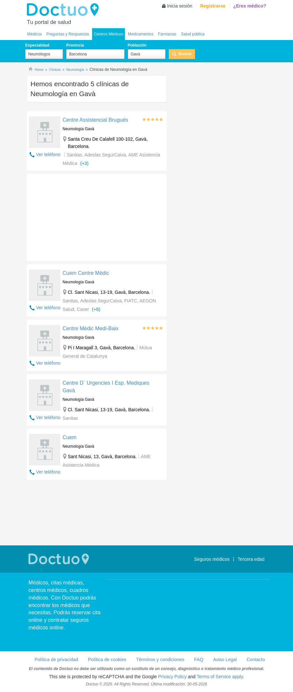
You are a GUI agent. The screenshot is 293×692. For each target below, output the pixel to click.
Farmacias (167, 34)
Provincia (75, 45)
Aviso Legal (225, 659)
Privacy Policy (172, 676)
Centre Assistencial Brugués (95, 120)
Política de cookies (107, 659)
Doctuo (64, 9)
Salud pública (193, 34)
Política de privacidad (56, 659)
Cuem (70, 437)
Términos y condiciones (160, 659)
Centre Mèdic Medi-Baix (91, 328)
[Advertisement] (77, 216)
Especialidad (37, 45)
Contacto (255, 659)
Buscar (185, 53)
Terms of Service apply (220, 676)
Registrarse (212, 6)
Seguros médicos (211, 559)
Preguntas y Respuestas (68, 34)
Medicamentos (140, 34)
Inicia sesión (179, 6)
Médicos (34, 34)
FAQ (198, 659)
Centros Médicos (108, 34)
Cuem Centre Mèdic (86, 273)
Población (137, 45)
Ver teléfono (48, 154)
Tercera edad (251, 559)
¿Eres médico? (249, 6)
